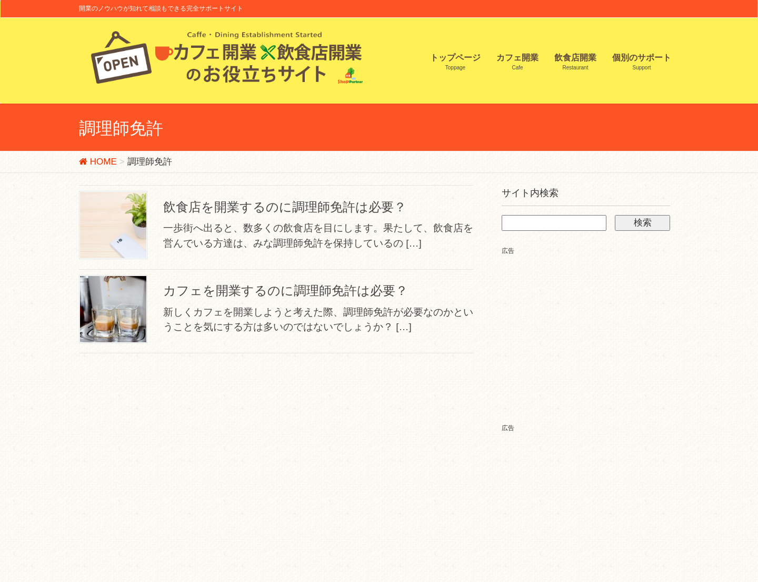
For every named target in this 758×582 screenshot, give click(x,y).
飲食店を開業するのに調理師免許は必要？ (284, 207)
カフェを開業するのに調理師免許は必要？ (285, 290)
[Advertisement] (590, 330)
